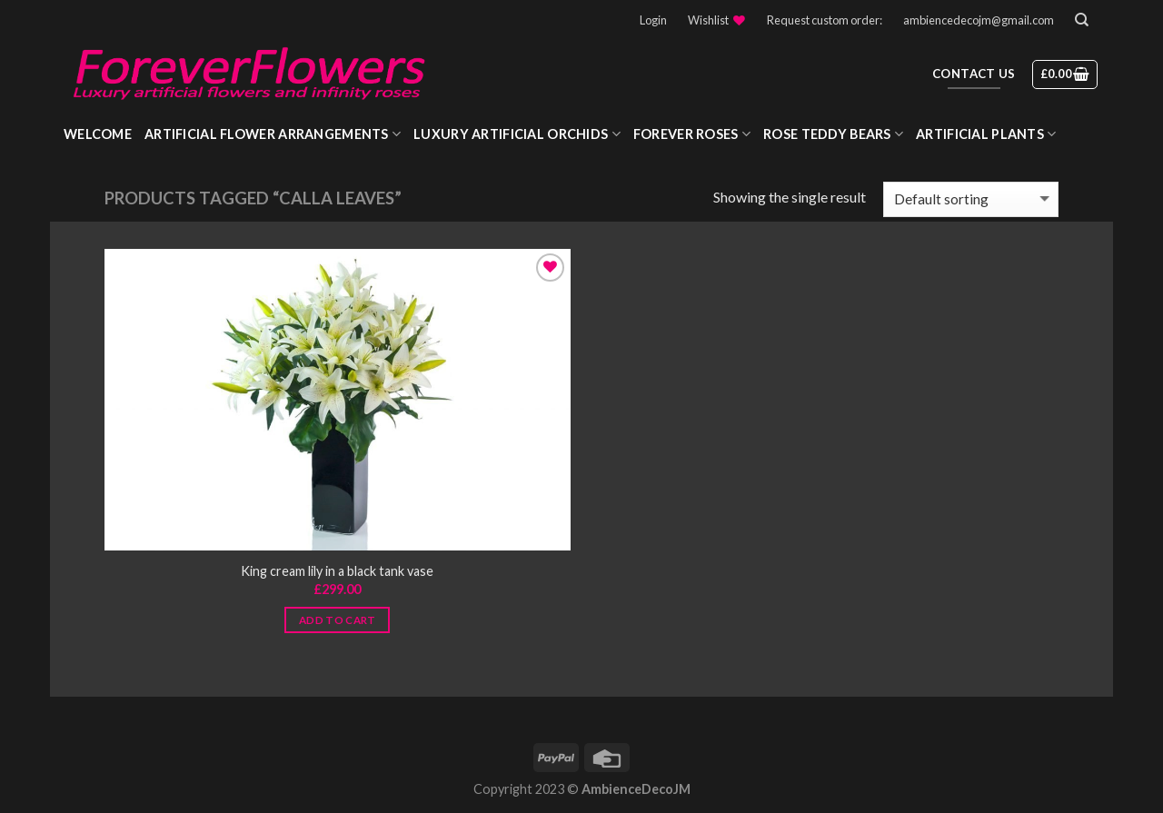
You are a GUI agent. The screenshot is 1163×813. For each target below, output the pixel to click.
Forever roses (691, 134)
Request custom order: (824, 20)
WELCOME (98, 134)
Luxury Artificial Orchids (517, 134)
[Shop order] (971, 199)
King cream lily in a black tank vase (337, 571)
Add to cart (337, 620)
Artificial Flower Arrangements (272, 134)
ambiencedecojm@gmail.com (978, 20)
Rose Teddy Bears (833, 134)
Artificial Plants (986, 134)
